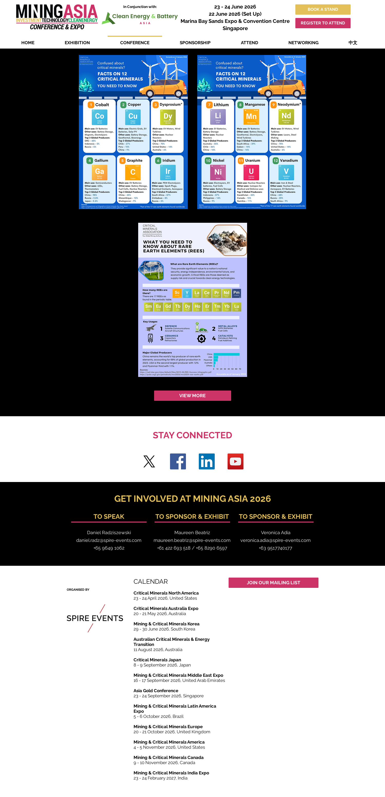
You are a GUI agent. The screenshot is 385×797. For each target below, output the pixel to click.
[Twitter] (149, 461)
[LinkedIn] (207, 461)
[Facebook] (178, 461)
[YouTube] (235, 461)
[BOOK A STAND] (323, 9)
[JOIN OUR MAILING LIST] (273, 583)
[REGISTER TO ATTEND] (323, 23)
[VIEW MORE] (192, 396)
